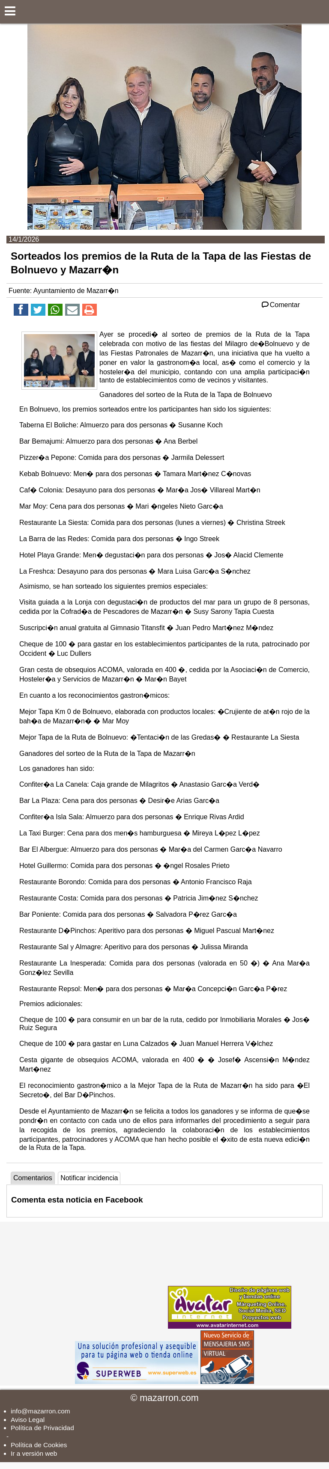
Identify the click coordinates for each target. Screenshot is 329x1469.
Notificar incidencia (89, 1178)
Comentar (280, 304)
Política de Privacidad (42, 1427)
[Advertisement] (102, 1275)
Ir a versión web (34, 1453)
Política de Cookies (39, 1444)
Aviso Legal (28, 1419)
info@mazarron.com (40, 1411)
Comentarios (32, 1178)
